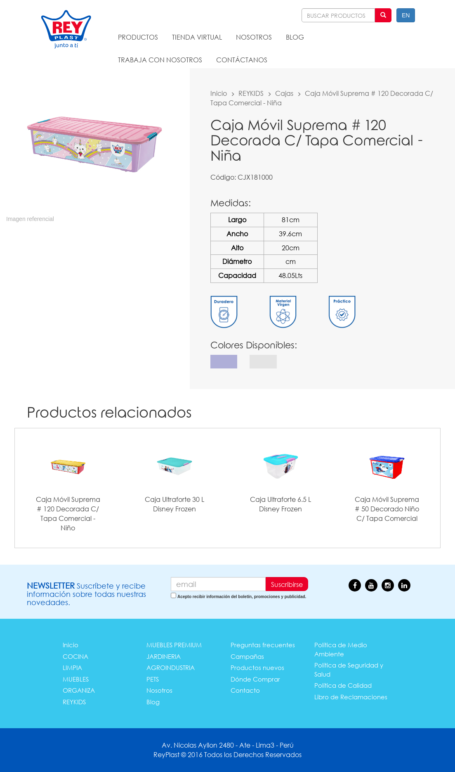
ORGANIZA (79, 690)
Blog (153, 702)
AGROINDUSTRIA (170, 667)
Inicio (218, 93)
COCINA (75, 656)
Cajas (284, 93)
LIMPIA (72, 667)
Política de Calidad (343, 685)
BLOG (295, 37)
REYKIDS (251, 93)
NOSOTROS (254, 37)
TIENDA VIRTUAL (197, 37)
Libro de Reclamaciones (350, 697)
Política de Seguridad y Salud (348, 669)
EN (406, 15)
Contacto (245, 690)
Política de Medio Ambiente (340, 649)
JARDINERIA (163, 656)
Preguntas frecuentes (263, 645)
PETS (152, 679)
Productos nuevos (257, 667)
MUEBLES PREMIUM (174, 645)
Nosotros (159, 690)
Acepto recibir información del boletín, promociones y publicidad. (241, 596)
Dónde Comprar (255, 679)
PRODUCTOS (138, 37)
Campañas (247, 656)
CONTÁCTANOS (241, 59)
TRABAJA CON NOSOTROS (160, 59)
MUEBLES (76, 679)
